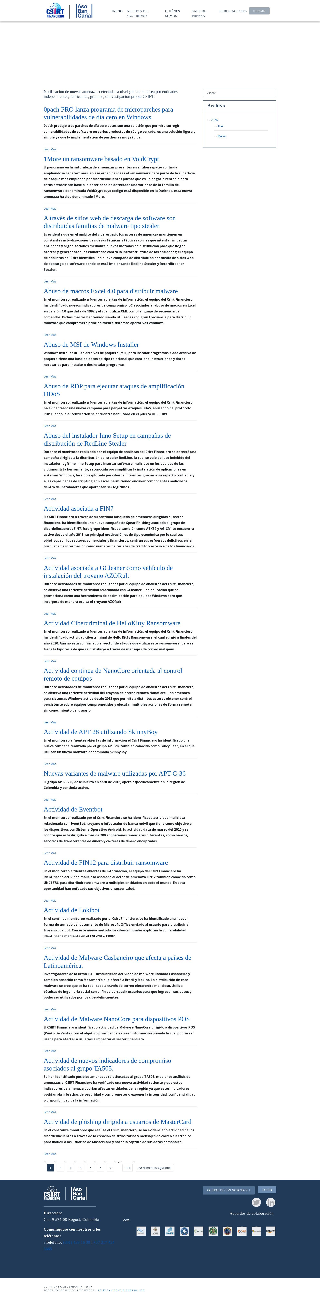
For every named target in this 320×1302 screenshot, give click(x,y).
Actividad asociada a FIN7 (78, 508)
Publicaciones (233, 11)
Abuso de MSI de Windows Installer (91, 344)
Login (259, 10)
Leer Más (50, 149)
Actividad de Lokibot (72, 910)
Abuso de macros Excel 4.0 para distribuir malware (111, 291)
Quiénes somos (172, 13)
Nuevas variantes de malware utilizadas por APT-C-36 (115, 773)
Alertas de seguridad (137, 13)
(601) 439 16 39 (76, 1242)
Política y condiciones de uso (121, 1290)
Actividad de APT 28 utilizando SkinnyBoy (101, 731)
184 (127, 1168)
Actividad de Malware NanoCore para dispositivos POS (117, 1019)
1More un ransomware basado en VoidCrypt (101, 159)
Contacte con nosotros (229, 1190)
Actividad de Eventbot (73, 809)
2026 (214, 120)
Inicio (117, 11)
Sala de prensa (199, 13)
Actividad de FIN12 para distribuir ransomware (106, 862)
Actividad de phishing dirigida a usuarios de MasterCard (117, 1121)
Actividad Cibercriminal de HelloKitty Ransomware (112, 623)
